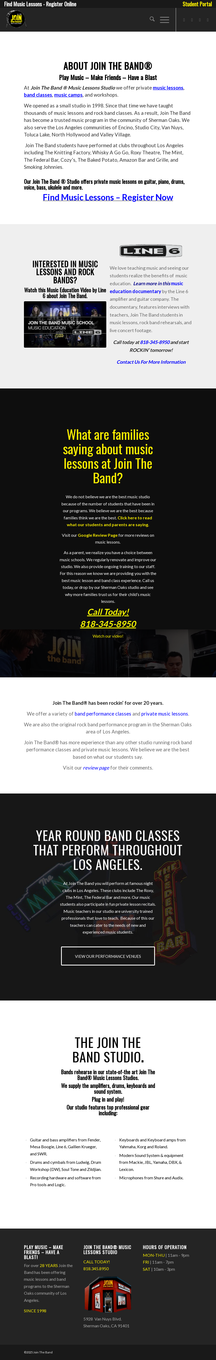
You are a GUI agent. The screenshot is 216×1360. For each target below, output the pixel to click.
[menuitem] (196, 4)
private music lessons (164, 714)
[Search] (149, 20)
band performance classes (103, 714)
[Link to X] (200, 20)
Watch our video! (108, 635)
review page (96, 768)
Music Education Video (69, 290)
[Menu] (162, 20)
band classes (38, 95)
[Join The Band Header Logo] (16, 20)
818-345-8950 (154, 342)
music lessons (168, 88)
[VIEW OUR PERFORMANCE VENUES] (108, 956)
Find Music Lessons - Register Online (40, 4)
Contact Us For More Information (151, 362)
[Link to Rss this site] (208, 20)
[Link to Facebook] (184, 20)
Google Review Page (98, 535)
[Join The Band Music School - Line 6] (65, 324)
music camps (68, 95)
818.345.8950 (96, 1268)
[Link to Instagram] (192, 20)
